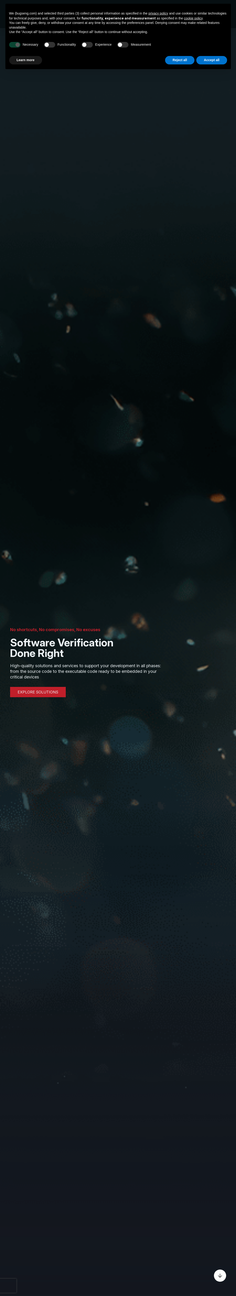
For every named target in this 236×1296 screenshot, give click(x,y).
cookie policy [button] (193, 18)
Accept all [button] (211, 60)
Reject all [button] (180, 60)
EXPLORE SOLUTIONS (38, 692)
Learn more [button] (26, 60)
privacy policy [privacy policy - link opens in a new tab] (158, 13)
